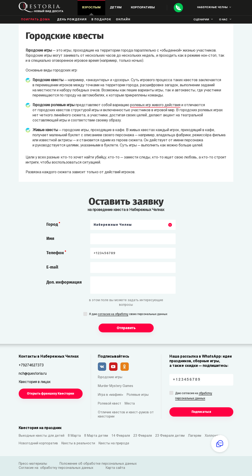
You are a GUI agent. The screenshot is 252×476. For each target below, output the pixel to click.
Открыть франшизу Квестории (50, 394)
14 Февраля (120, 436)
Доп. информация (64, 282)
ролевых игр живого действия (155, 105)
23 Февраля (142, 436)
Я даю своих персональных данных (128, 314)
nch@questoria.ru (33, 374)
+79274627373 (31, 365)
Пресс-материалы (33, 464)
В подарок (101, 19)
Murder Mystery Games (115, 386)
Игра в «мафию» (110, 395)
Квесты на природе (114, 443)
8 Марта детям (96, 436)
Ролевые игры (138, 395)
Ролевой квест (109, 403)
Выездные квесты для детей (41, 436)
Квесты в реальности (78, 443)
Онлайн (123, 19)
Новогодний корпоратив (38, 443)
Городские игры (110, 377)
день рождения (72, 19)
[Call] (178, 7)
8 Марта (74, 436)
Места (130, 403)
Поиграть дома (35, 19)
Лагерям (194, 436)
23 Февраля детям (170, 436)
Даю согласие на (193, 396)
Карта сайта (115, 468)
